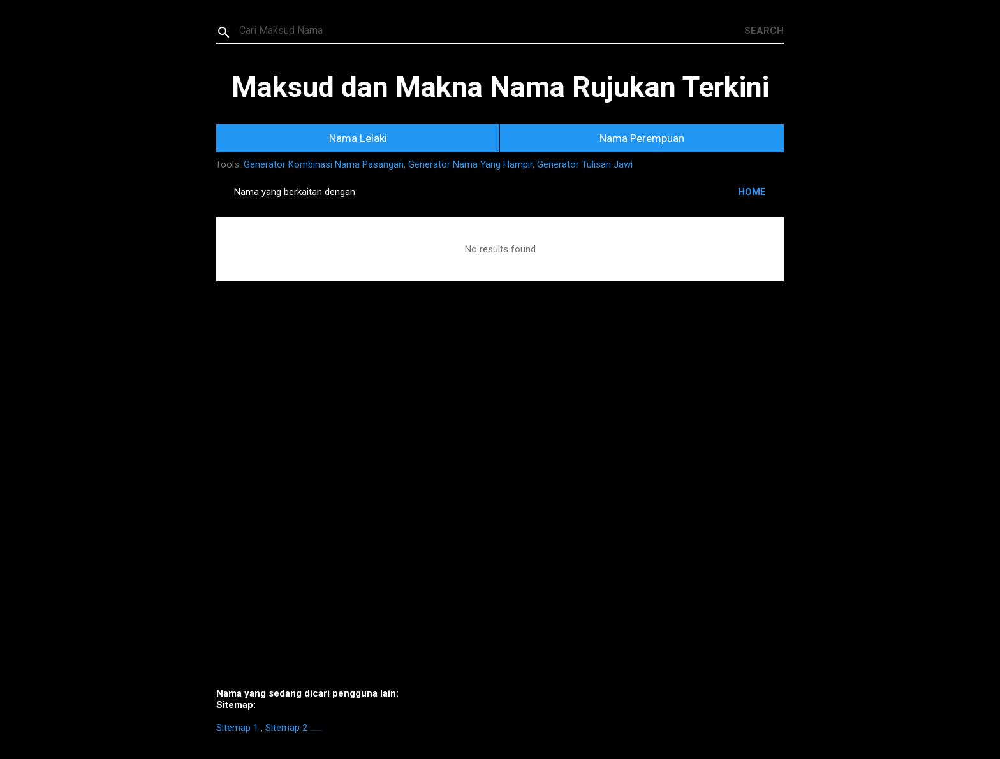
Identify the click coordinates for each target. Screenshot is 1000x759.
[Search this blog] (491, 30)
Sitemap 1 (237, 728)
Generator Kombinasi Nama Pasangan (324, 164)
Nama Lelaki (358, 138)
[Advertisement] (500, 503)
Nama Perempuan (641, 138)
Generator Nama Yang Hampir (470, 164)
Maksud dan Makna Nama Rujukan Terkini (500, 87)
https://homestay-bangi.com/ (316, 730)
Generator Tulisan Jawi (585, 164)
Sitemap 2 (286, 728)
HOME (752, 192)
